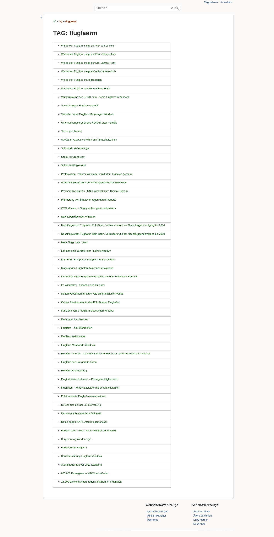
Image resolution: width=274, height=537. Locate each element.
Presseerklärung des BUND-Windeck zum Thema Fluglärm (94, 191)
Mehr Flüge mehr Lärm (74, 242)
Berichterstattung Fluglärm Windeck (81, 456)
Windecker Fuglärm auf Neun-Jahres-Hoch (85, 88)
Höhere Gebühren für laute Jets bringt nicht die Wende (92, 293)
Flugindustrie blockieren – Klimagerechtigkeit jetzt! (89, 379)
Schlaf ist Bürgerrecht (73, 165)
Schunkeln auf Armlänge (75, 148)
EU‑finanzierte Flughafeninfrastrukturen (83, 396)
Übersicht (152, 519)
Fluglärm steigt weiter (73, 336)
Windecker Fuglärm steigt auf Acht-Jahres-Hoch (88, 71)
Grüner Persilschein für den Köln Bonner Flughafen (90, 302)
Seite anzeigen (201, 511)
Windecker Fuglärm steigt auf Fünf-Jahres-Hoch (88, 54)
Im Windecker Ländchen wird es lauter (83, 285)
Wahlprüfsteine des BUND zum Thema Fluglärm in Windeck (95, 97)
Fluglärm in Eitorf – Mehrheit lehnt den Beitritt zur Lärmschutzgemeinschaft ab (105, 353)
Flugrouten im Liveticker (74, 319)
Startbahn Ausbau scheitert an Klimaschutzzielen (89, 139)
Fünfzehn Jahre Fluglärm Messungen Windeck (87, 310)
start (54, 21)
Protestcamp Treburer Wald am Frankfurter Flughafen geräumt (96, 174)
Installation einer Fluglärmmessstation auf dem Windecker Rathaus (99, 276)
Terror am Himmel (71, 131)
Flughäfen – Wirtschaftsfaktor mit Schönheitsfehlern (90, 387)
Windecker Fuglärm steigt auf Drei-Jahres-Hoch (88, 62)
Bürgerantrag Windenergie (76, 439)
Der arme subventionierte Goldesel (81, 413)
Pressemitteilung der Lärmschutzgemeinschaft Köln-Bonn (93, 182)
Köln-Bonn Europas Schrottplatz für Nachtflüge (87, 259)
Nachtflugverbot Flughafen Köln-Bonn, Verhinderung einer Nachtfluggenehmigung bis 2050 (113, 225)
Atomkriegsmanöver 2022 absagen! (81, 464)
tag (60, 21)
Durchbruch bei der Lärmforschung (81, 404)
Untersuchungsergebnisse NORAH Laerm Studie (89, 122)
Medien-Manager (156, 515)
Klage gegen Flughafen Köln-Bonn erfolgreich (87, 268)
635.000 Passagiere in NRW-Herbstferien (84, 473)
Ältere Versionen (202, 515)
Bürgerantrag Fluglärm (74, 447)
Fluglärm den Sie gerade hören (78, 362)
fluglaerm (70, 21)
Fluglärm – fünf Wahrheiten (76, 327)
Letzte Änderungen (157, 511)
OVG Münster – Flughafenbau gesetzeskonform (88, 208)
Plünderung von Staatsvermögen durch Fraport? (88, 199)
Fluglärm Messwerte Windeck (78, 345)
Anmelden (226, 2)
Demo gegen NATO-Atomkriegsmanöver (84, 421)
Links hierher (200, 519)
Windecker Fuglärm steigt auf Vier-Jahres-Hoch (88, 45)
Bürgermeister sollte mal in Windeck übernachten (89, 430)
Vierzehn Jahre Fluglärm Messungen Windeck (87, 114)
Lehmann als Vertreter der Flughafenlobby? (85, 250)
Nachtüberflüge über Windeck (78, 216)
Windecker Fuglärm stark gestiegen (81, 79)
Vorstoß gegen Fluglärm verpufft (79, 105)
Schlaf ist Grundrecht (73, 156)
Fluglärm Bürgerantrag (74, 370)
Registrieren (211, 2)
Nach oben (199, 524)
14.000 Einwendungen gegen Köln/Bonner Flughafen (91, 481)
